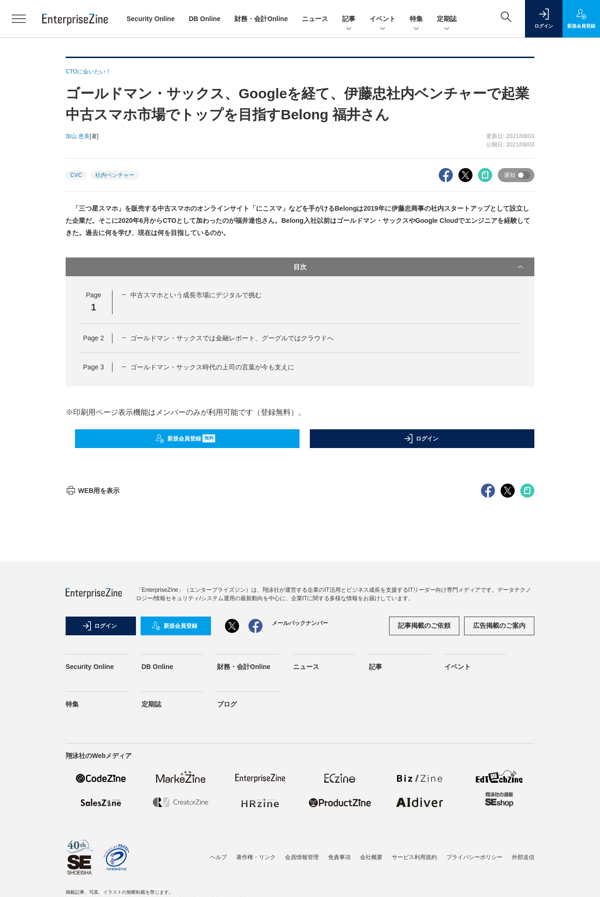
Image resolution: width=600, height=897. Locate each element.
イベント (382, 19)
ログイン (421, 438)
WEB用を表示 (93, 659)
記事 (348, 19)
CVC (76, 175)
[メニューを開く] (19, 18)
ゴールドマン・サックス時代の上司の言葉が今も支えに (212, 367)
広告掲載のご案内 (499, 794)
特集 (416, 19)
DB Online (205, 18)
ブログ (227, 872)
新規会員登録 (185, 438)
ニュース (315, 18)
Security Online (151, 18)
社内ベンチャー (115, 175)
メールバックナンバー (300, 791)
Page (93, 338)
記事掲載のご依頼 (424, 794)
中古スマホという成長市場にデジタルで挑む (196, 295)
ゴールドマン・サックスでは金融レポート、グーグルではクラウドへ (232, 338)
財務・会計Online (261, 18)
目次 (409, 267)
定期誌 (447, 19)
